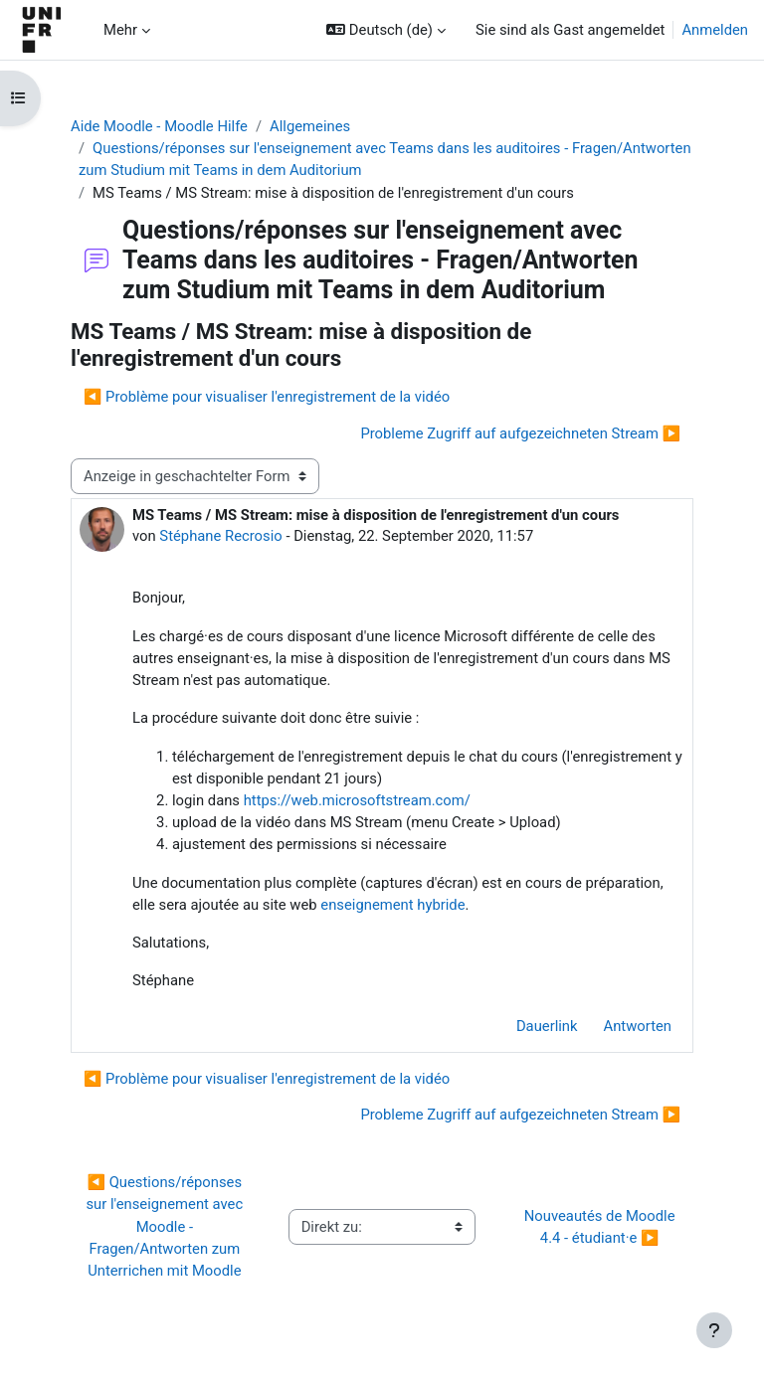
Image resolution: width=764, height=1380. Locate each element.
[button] (386, 30)
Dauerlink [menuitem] (547, 1026)
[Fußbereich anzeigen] (714, 1330)
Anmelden (714, 30)
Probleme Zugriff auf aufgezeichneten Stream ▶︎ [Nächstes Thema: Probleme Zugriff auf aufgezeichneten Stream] (520, 433)
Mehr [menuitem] (120, 30)
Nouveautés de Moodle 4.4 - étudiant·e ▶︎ (601, 1227)
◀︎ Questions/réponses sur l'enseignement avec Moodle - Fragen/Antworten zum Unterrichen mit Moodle (166, 1226)
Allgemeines (310, 126)
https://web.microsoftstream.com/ (357, 800)
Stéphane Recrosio (220, 536)
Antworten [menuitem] (637, 1026)
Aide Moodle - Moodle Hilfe (159, 126)
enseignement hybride (392, 905)
